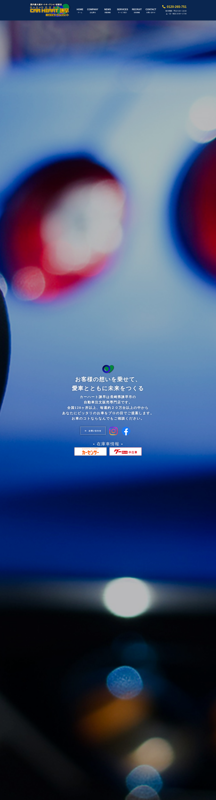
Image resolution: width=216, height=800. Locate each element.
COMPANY (92, 8)
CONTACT (151, 8)
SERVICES (122, 8)
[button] (91, 427)
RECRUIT (137, 8)
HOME (80, 8)
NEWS (107, 8)
